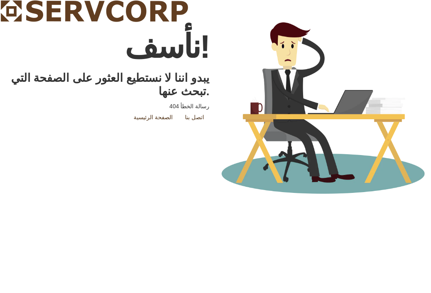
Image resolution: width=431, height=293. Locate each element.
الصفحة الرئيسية (153, 117)
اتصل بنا (194, 117)
